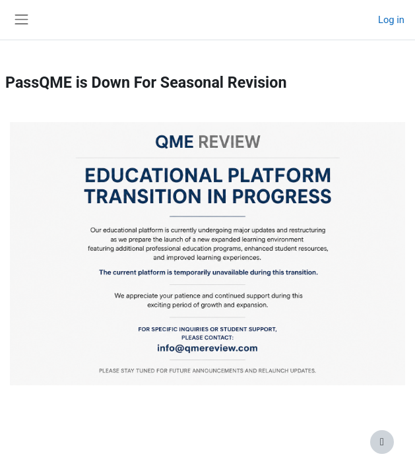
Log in (391, 20)
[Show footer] (382, 442)
